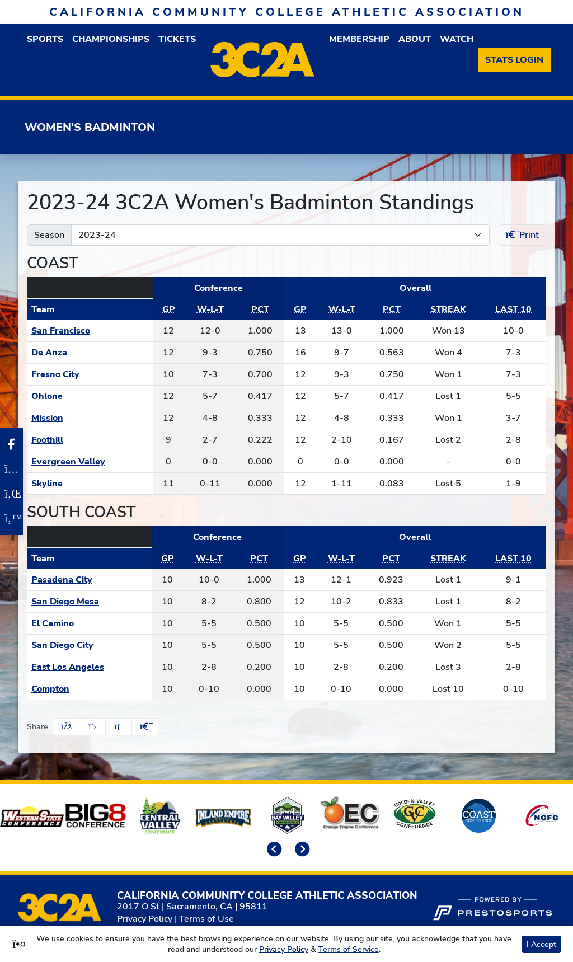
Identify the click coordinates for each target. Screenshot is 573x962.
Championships (110, 39)
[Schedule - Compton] (89, 689)
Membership (359, 39)
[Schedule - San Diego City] (89, 645)
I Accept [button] (541, 944)
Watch (456, 39)
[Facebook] (11, 444)
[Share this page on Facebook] (66, 726)
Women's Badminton (90, 127)
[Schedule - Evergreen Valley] (89, 462)
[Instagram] (11, 469)
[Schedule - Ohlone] (89, 396)
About (414, 39)
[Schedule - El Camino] (89, 623)
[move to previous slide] (272, 850)
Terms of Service (348, 949)
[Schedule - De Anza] (89, 352)
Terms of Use (206, 919)
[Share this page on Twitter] (92, 726)
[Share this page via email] (118, 726)
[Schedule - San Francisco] (89, 331)
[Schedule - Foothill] (89, 440)
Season (49, 235)
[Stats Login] (514, 60)
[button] (45, 39)
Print (522, 235)
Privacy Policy (144, 919)
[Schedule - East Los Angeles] (89, 667)
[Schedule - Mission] (89, 418)
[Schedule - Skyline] (89, 483)
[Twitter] (11, 518)
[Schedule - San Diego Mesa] (89, 601)
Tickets (177, 39)
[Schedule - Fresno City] (89, 374)
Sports (45, 39)
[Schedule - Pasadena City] (89, 580)
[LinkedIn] (11, 493)
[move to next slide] (300, 850)
